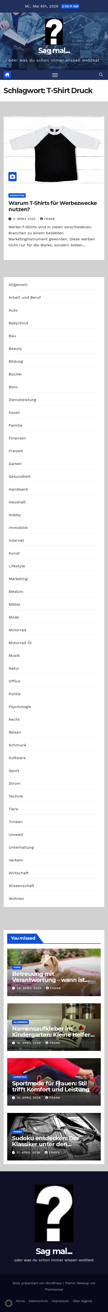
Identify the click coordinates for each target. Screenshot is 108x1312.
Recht (14, 719)
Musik (14, 655)
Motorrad (17, 630)
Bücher (15, 374)
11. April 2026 (29, 1152)
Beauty (15, 348)
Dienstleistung (22, 399)
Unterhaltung (21, 847)
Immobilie (18, 527)
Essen (14, 412)
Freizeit (16, 451)
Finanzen (17, 438)
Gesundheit (20, 476)
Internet (16, 540)
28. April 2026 (30, 988)
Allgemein (18, 284)
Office (14, 681)
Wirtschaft (19, 873)
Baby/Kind (18, 323)
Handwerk (18, 489)
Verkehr (16, 860)
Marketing (17, 195)
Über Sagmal (82, 1301)
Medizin (16, 591)
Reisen (15, 732)
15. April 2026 (29, 1097)
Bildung (16, 361)
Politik (15, 694)
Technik (16, 796)
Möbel (14, 604)
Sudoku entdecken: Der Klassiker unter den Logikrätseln (45, 1144)
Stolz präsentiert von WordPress (38, 1283)
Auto (13, 310)
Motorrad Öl (20, 642)
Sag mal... (54, 50)
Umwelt (16, 834)
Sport (14, 770)
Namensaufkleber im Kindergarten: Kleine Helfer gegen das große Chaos (51, 1034)
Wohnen (16, 898)
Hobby (15, 515)
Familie (15, 425)
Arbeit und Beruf (25, 297)
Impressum (60, 1301)
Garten (15, 463)
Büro (13, 387)
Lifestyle (17, 566)
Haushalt (17, 502)
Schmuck (17, 745)
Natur (14, 668)
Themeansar (54, 1289)
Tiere (13, 809)
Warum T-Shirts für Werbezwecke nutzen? (52, 206)
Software (17, 758)
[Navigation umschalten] (55, 75)
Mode (14, 617)
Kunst (14, 553)
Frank (47, 219)
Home (20, 1301)
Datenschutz (38, 1301)
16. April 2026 (29, 1043)
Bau (12, 335)
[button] (101, 74)
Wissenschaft (21, 885)
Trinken (16, 821)
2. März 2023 (25, 219)
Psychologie (20, 706)
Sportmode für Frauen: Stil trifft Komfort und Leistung (50, 1086)
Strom (14, 783)
